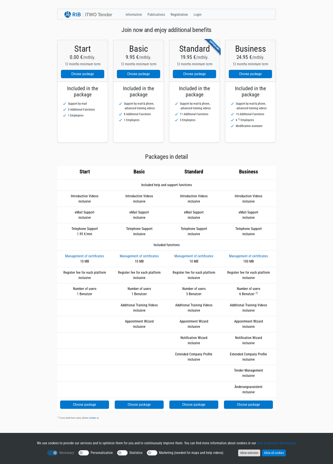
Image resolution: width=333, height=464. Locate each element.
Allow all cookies (274, 453)
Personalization (102, 453)
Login (197, 14)
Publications (156, 14)
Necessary (66, 453)
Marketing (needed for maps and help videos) (191, 453)
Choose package (82, 74)
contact (92, 417)
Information (134, 14)
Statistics (135, 453)
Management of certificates (84, 256)
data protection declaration (276, 443)
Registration (179, 14)
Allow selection (249, 453)
